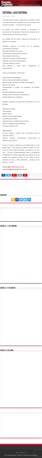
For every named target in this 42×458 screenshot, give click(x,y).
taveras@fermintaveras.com (13, 167)
